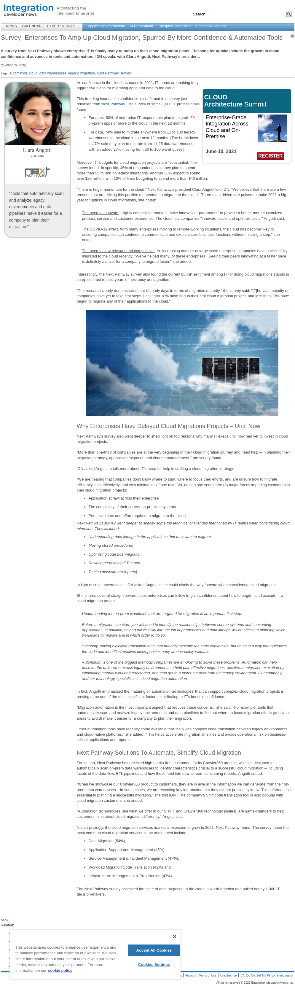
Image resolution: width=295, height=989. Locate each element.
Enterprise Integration (174, 26)
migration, (88, 73)
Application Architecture (106, 26)
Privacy (190, 975)
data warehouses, (53, 73)
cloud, (34, 73)
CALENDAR (32, 26)
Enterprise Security (211, 26)
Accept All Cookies (154, 950)
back (4, 920)
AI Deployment (141, 26)
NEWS (11, 26)
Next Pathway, (108, 73)
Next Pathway (113, 104)
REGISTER (271, 155)
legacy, (73, 73)
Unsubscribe (228, 975)
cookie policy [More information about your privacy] (60, 970)
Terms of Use (207, 975)
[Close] (174, 936)
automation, (18, 73)
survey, (126, 73)
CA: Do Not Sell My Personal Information (267, 975)
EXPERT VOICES (61, 26)
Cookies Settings (154, 964)
